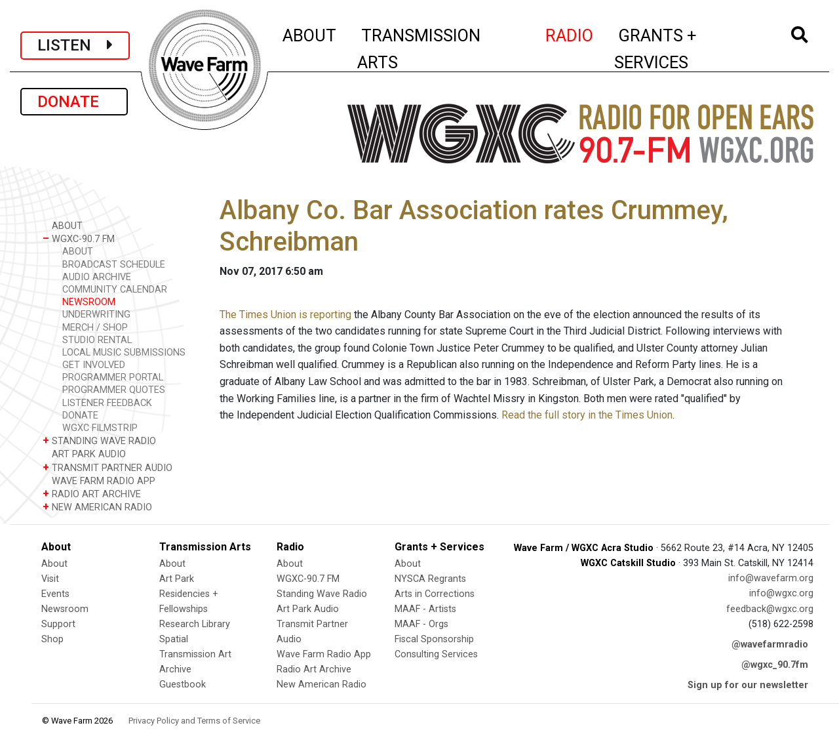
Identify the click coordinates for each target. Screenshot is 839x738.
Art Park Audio (308, 609)
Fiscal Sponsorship (434, 639)
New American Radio (321, 684)
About (54, 563)
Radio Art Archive (314, 669)
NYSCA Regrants (430, 578)
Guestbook (182, 684)
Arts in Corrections (435, 594)
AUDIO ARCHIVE (96, 277)
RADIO (569, 33)
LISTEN (75, 45)
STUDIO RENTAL (97, 340)
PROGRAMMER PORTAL (112, 377)
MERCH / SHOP (95, 327)
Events (55, 594)
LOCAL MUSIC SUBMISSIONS (123, 352)
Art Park (176, 578)
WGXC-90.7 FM (79, 238)
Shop (52, 639)
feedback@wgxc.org (769, 609)
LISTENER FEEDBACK (107, 403)
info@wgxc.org (781, 593)
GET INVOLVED (93, 365)
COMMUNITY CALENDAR (114, 289)
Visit (50, 578)
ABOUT (310, 33)
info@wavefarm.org (770, 578)
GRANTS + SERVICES (684, 49)
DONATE (74, 101)
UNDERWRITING (96, 314)
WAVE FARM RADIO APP (99, 480)
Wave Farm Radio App (324, 654)
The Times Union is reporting (285, 314)
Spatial (173, 639)
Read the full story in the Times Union (587, 415)
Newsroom (64, 609)
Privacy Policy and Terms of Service (194, 721)
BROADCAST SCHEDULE (113, 264)
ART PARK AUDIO (84, 453)
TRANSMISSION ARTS (418, 49)
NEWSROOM (88, 302)
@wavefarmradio (770, 644)
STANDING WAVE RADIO (99, 440)
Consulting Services (436, 654)
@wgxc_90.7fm (774, 664)
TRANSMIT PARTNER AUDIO (107, 467)
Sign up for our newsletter (748, 685)
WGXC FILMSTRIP (100, 428)
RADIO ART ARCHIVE (92, 493)
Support (58, 624)
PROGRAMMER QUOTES (113, 390)
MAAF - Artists (425, 609)
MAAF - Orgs (421, 624)
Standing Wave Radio (322, 594)
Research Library (194, 624)
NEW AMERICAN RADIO (97, 507)
